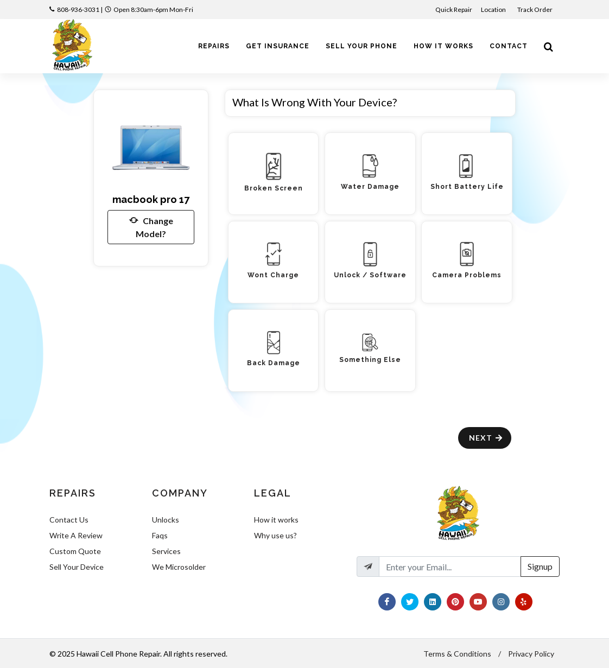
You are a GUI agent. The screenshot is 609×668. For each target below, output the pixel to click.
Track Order (535, 9)
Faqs (160, 535)
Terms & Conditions (457, 653)
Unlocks (165, 519)
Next (486, 437)
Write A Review (76, 535)
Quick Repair (453, 9)
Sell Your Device (76, 566)
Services (166, 551)
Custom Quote (75, 551)
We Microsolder (179, 566)
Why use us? (275, 535)
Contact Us (68, 519)
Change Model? (151, 226)
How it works (276, 519)
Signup (540, 566)
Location (494, 9)
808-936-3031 (78, 9)
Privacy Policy (531, 653)
